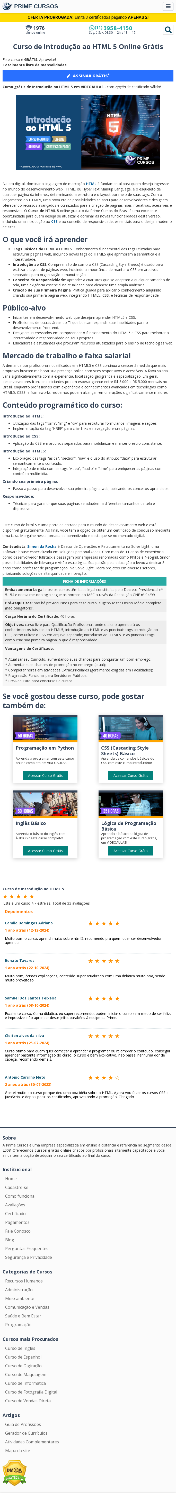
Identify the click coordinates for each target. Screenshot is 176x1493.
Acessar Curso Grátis (45, 775)
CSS (54, 221)
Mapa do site (17, 1450)
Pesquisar (168, 30)
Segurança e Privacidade (28, 1257)
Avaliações (15, 1205)
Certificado (15, 1213)
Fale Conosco (18, 1231)
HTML (91, 183)
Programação (18, 1324)
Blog (9, 1240)
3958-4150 (113, 28)
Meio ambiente (19, 1298)
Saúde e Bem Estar (23, 1316)
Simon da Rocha (42, 546)
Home (11, 1178)
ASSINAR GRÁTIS (88, 75)
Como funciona (19, 1196)
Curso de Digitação (23, 1366)
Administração (19, 1289)
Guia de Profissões (23, 1424)
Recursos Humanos (24, 1281)
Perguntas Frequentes (26, 1248)
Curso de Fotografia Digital (31, 1392)
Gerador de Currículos (26, 1433)
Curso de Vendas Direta (28, 1401)
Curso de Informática (25, 1383)
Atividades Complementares (32, 1442)
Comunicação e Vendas (27, 1307)
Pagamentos (17, 1222)
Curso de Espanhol (23, 1357)
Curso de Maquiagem (25, 1374)
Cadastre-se (16, 1187)
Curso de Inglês (20, 1348)
